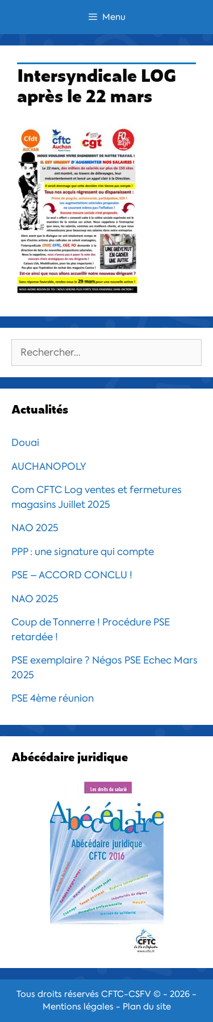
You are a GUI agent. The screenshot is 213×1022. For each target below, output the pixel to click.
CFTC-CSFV (126, 994)
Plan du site (147, 1006)
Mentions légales (78, 1006)
